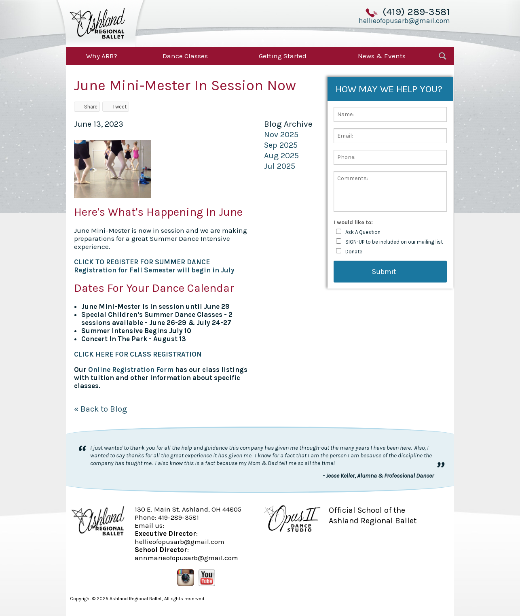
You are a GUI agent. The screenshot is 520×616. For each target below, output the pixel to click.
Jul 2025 (279, 166)
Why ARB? (101, 56)
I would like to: (353, 222)
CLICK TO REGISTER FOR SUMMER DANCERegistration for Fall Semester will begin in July (154, 266)
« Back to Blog (100, 409)
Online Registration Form (130, 369)
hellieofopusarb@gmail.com (404, 21)
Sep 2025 (281, 145)
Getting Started (283, 56)
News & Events (382, 56)
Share (86, 107)
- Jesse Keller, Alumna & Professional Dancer (378, 475)
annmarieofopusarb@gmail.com (186, 558)
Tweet (116, 107)
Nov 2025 (281, 134)
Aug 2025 (281, 155)
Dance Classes (185, 56)
